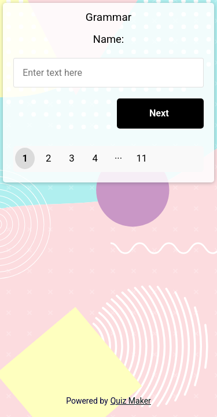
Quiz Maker (131, 400)
